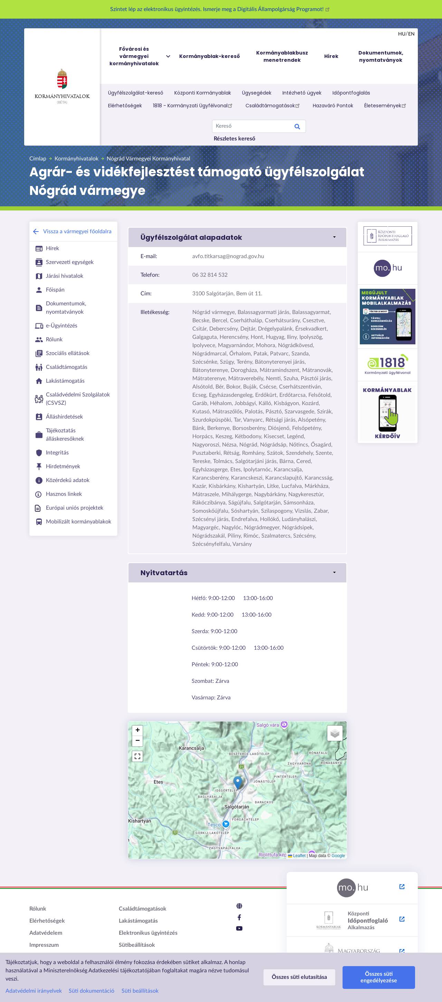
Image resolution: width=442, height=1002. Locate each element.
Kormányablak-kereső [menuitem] (209, 56)
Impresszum (44, 945)
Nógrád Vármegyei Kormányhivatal (148, 158)
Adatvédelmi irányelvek (34, 991)
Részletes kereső (234, 138)
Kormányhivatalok (62, 84)
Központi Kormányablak (202, 92)
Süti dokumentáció (91, 991)
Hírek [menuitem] (331, 56)
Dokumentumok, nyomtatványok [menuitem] (380, 56)
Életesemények (386, 105)
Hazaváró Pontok (333, 105)
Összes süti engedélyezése (379, 977)
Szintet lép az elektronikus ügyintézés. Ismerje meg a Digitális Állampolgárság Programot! (221, 9)
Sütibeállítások (137, 945)
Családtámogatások (274, 105)
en (411, 34)
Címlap (37, 158)
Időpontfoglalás (351, 92)
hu (401, 34)
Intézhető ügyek (301, 92)
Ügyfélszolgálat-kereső (135, 92)
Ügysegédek (256, 92)
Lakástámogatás (138, 921)
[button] (237, 237)
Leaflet (297, 855)
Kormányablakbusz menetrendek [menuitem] (282, 56)
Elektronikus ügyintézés (148, 933)
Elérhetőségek (125, 105)
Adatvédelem (45, 933)
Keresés (297, 128)
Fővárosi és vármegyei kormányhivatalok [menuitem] (140, 56)
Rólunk (37, 909)
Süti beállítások (140, 991)
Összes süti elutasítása (299, 977)
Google (338, 855)
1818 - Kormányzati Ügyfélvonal (193, 105)
